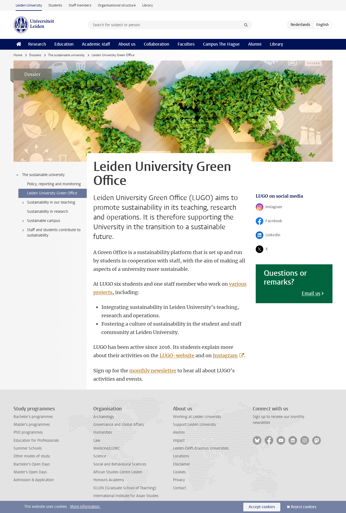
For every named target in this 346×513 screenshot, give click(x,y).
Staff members (80, 5)
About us (126, 44)
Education (64, 44)
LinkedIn (274, 236)
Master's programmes (32, 424)
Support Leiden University (194, 424)
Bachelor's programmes (33, 416)
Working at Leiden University (197, 416)
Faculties (186, 44)
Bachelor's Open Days (32, 464)
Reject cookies (303, 506)
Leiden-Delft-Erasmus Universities (201, 448)
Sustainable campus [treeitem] (40, 221)
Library (147, 5)
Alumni (254, 44)
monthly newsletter (152, 370)
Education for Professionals (36, 440)
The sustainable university (66, 55)
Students (55, 5)
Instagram (225, 355)
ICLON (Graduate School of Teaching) (124, 488)
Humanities (102, 432)
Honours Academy (108, 479)
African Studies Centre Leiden (117, 472)
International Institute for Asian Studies (125, 495)
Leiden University (29, 5)
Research (37, 44)
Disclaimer (181, 464)
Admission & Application (34, 479)
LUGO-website (176, 355)
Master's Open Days (30, 472)
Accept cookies (262, 506)
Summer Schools (28, 448)
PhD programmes (28, 432)
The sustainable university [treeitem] (40, 175)
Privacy (179, 479)
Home (18, 55)
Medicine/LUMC (106, 448)
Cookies (179, 472)
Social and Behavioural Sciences (119, 464)
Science (99, 456)
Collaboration (156, 44)
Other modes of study (32, 456)
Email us (311, 293)
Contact (179, 488)
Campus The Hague (221, 44)
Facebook (274, 222)
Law (96, 440)
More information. (85, 506)
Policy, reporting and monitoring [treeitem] (54, 184)
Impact (179, 440)
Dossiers (35, 55)
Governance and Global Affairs (118, 424)
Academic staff (96, 44)
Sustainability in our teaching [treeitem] (47, 202)
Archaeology (103, 416)
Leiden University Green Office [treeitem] (52, 193)
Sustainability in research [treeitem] (47, 211)
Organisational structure (117, 5)
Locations (181, 456)
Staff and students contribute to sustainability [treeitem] (50, 232)
